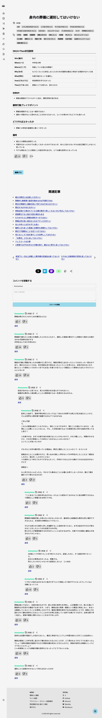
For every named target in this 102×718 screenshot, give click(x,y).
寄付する (33, 707)
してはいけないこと (46, 27)
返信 (16, 326)
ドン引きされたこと (67, 31)
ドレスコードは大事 (23, 241)
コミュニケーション (53, 31)
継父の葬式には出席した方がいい (28, 197)
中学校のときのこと (87, 31)
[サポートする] (3, 28)
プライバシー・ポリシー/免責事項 (41, 701)
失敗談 (61, 35)
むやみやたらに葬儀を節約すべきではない (31, 217)
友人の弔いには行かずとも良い (27, 224)
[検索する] (3, 49)
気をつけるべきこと (49, 39)
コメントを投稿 (54, 304)
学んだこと (69, 35)
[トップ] (3, 13)
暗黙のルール (28, 39)
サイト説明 (33, 698)
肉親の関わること (22, 43)
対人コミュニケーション (81, 35)
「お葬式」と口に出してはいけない (28, 238)
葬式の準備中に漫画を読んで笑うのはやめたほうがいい (36, 204)
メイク (77, 31)
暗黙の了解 (38, 39)
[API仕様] (3, 39)
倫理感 (25, 35)
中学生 (19, 35)
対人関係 (19, 39)
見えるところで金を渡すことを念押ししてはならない (35, 234)
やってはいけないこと (61, 27)
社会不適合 (69, 39)
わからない (42, 31)
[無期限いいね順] (3, 44)
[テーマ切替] (4, 700)
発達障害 (60, 39)
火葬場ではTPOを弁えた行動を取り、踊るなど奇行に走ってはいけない (42, 245)
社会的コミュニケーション (82, 39)
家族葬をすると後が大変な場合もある (29, 214)
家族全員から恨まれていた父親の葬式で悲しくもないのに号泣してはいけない (45, 210)
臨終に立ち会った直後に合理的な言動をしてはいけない (36, 228)
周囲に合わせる (42, 35)
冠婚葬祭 (32, 35)
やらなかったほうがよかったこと (26, 31)
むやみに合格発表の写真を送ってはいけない (76, 257)
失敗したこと (53, 35)
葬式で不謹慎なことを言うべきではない (30, 231)
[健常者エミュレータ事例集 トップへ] (3, 6)
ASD (18, 27)
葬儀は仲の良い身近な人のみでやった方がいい (33, 221)
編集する (18, 172)
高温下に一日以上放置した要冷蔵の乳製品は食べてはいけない (38, 257)
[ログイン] (3, 59)
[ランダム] (3, 23)
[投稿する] (3, 54)
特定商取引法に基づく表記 (39, 704)
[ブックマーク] (3, 703)
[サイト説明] (3, 34)
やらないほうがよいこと (77, 27)
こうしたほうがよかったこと (30, 27)
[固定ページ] (3, 18)
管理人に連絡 (34, 695)
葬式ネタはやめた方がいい (25, 207)
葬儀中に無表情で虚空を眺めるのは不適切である (34, 200)
